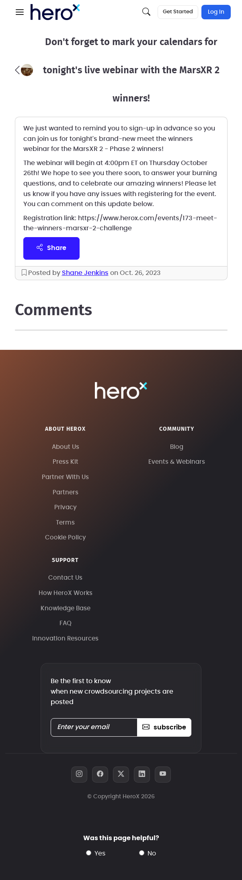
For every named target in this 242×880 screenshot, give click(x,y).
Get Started (178, 11)
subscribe (164, 727)
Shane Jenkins (85, 273)
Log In (216, 12)
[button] (20, 12)
